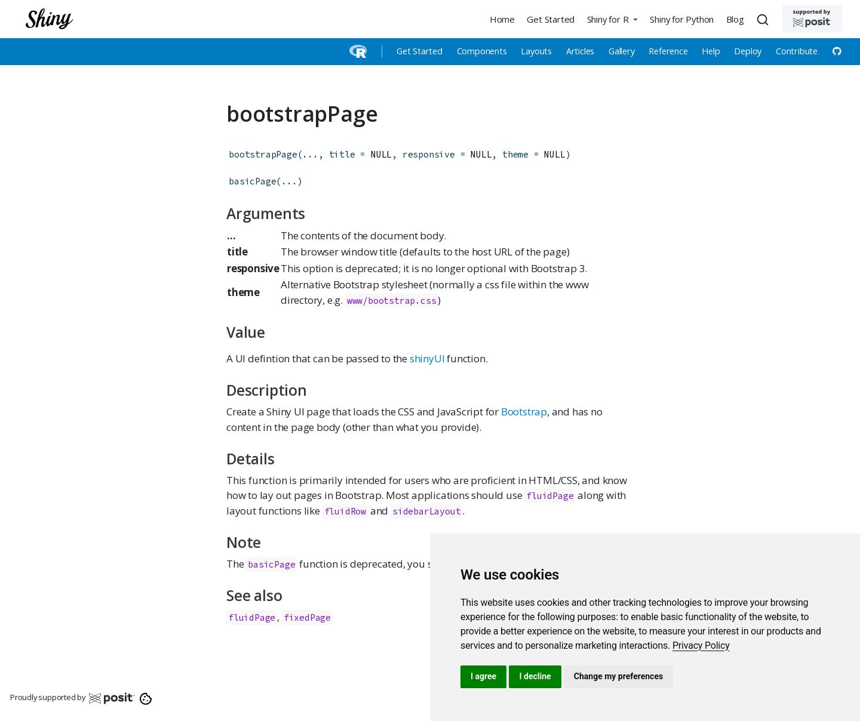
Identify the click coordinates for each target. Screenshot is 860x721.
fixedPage (307, 617)
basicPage (252, 181)
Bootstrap (524, 411)
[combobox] (764, 19)
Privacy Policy (701, 645)
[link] (701, 645)
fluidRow (345, 511)
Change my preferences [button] (618, 676)
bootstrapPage (263, 154)
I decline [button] (535, 676)
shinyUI (427, 358)
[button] (612, 18)
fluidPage (549, 495)
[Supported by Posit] (812, 19)
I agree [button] (483, 676)
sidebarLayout (426, 511)
